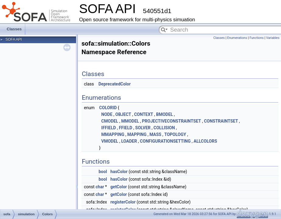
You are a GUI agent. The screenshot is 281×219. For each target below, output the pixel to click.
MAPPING (136, 134)
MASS (155, 134)
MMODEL (130, 121)
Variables (272, 38)
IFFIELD (108, 127)
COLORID (108, 107)
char (99, 186)
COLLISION (164, 127)
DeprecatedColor (115, 84)
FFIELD (125, 127)
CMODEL (109, 121)
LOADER (129, 141)
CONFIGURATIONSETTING (165, 141)
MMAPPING (112, 134)
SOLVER (143, 127)
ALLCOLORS (205, 141)
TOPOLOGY (175, 134)
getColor (118, 186)
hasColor (118, 171)
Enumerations (237, 38)
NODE (107, 114)
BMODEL (164, 114)
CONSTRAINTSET (221, 121)
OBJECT (123, 114)
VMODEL (109, 141)
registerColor (123, 202)
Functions (256, 38)
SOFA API (13, 39)
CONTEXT (143, 114)
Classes (14, 29)
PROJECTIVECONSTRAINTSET (171, 121)
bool (103, 171)
